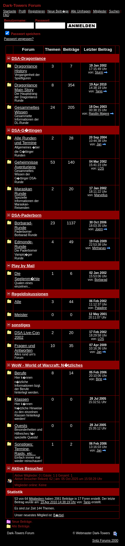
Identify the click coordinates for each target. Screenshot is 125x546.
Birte (99, 379)
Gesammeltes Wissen (27, 109)
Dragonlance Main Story (26, 87)
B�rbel (58, 515)
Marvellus (101, 195)
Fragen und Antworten (25, 348)
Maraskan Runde (23, 191)
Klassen (22, 399)
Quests (21, 425)
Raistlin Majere (99, 113)
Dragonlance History (26, 68)
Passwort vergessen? (19, 39)
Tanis (98, 91)
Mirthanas (99, 248)
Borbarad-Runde (23, 225)
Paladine (101, 308)
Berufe (20, 373)
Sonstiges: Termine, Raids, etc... (25, 449)
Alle (18, 301)
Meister (21, 314)
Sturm (99, 72)
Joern (99, 229)
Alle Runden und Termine (26, 140)
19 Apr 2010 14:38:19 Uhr (58, 502)
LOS (101, 168)
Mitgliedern (37, 498)
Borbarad (100, 279)
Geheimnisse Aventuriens (26, 164)
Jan (99, 144)
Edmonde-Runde (24, 244)
